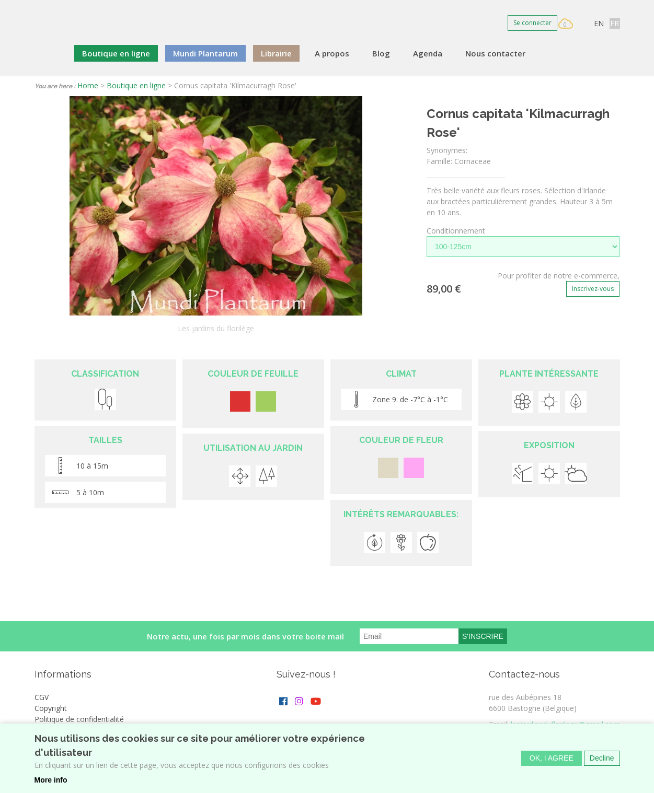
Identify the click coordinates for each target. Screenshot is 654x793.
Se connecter (532, 22)
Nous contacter (495, 53)
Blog (381, 53)
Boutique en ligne (116, 53)
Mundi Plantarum (205, 53)
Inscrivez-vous (593, 288)
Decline (602, 759)
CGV (42, 697)
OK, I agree (551, 759)
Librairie (276, 53)
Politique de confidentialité (79, 719)
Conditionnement (456, 231)
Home (87, 85)
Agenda (427, 53)
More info (51, 781)
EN (599, 23)
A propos (332, 53)
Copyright (51, 708)
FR (614, 23)
